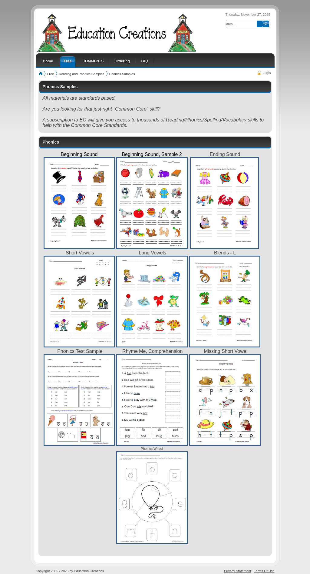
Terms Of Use (264, 571)
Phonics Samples (122, 74)
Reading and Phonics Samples (81, 74)
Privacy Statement (237, 571)
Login (267, 73)
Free (50, 74)
